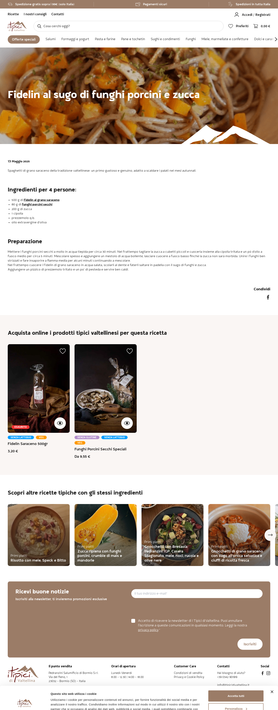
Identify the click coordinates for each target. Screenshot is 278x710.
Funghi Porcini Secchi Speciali (100, 450)
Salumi (51, 39)
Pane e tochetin (133, 39)
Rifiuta (236, 699)
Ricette (13, 14)
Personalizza (236, 686)
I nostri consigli (35, 14)
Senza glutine (87, 437)
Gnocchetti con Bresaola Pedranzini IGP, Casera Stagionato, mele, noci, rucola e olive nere (171, 554)
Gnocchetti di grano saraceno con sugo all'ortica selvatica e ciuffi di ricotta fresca (237, 556)
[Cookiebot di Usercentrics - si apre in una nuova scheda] (25, 702)
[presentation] (160, 608)
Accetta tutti (236, 674)
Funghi (191, 39)
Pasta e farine (105, 39)
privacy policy (148, 630)
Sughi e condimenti (165, 39)
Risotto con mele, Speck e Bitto (38, 561)
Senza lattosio (21, 437)
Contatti (57, 14)
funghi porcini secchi (37, 204)
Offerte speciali (24, 40)
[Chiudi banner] (272, 669)
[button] (63, 351)
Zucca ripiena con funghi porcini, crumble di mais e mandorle (99, 556)
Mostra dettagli (61, 702)
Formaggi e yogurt (75, 39)
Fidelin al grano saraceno (41, 200)
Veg (41, 437)
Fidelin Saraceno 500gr (28, 444)
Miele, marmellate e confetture (225, 39)
